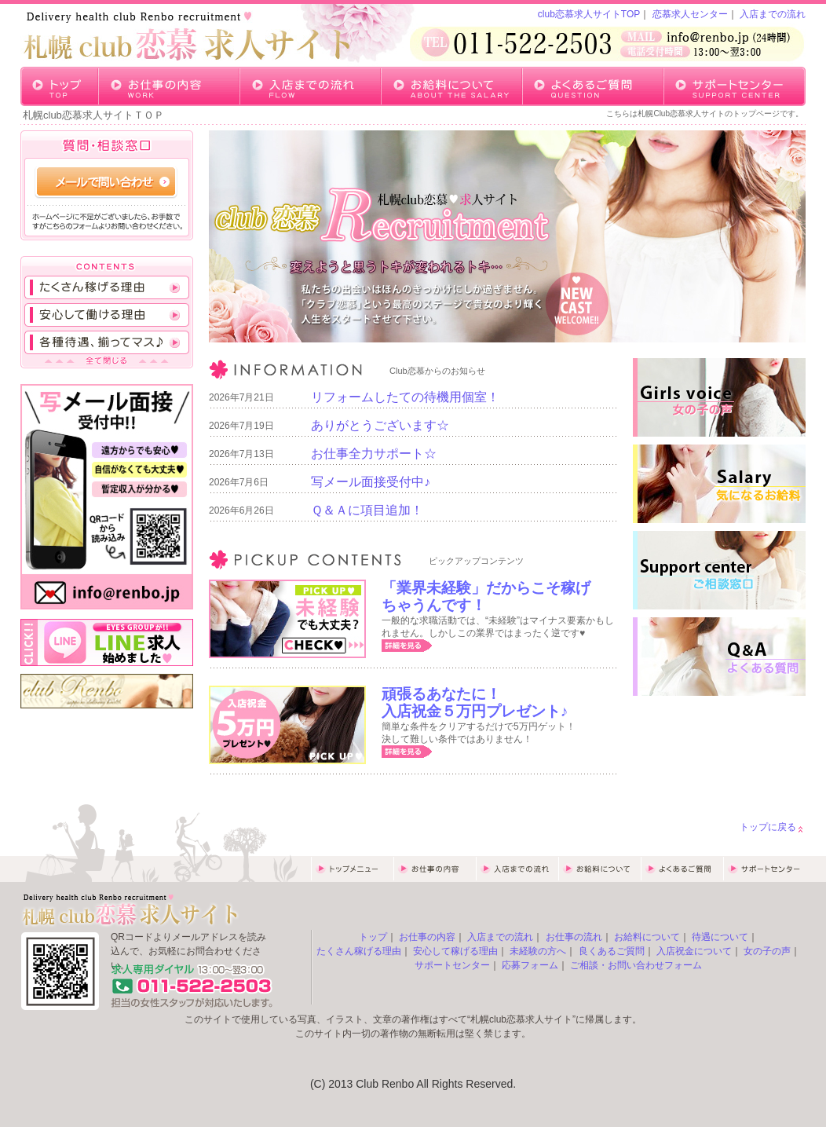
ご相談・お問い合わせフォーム (636, 965)
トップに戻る (768, 826)
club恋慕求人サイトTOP (589, 14)
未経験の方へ (538, 951)
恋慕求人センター (690, 14)
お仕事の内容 (427, 936)
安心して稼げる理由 (455, 951)
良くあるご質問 (612, 951)
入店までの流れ (773, 14)
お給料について (647, 936)
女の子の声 (767, 951)
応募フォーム (530, 965)
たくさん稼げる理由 (358, 951)
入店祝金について (694, 951)
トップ (373, 936)
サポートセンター (452, 965)
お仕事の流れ (574, 936)
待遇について (720, 936)
